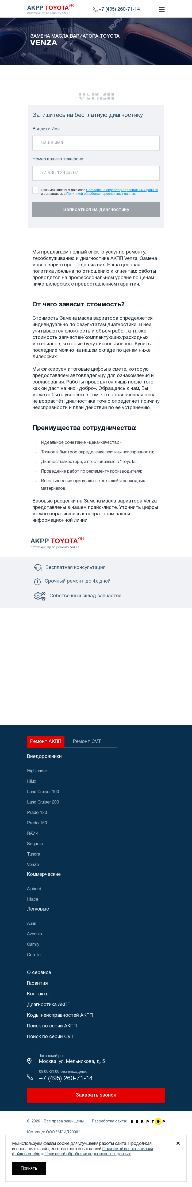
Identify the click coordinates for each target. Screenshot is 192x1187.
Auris (31, 924)
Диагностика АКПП (49, 1005)
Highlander (37, 771)
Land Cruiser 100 (43, 792)
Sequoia (35, 844)
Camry (33, 945)
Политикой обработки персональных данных (101, 193)
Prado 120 (37, 813)
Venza (33, 865)
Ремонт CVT (87, 741)
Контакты (38, 994)
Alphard (34, 889)
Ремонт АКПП (45, 741)
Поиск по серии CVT (50, 1037)
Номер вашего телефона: (58, 159)
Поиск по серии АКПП (52, 1026)
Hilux (31, 782)
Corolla (34, 955)
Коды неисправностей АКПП (60, 1015)
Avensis (34, 934)
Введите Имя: (46, 129)
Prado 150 (37, 823)
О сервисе (39, 973)
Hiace (32, 899)
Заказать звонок (96, 1095)
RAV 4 (33, 834)
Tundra (33, 854)
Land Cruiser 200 (43, 802)
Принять (29, 1168)
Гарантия (37, 983)
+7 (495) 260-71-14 (66, 1079)
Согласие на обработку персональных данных (122, 190)
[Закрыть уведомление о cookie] (178, 1143)
